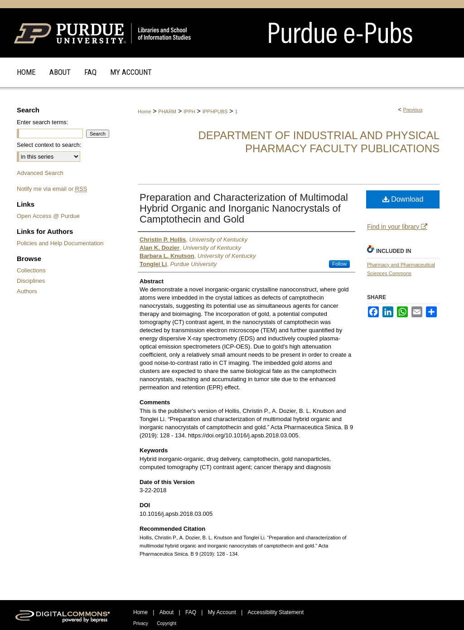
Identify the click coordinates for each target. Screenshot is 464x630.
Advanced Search (40, 173)
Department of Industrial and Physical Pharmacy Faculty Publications (319, 142)
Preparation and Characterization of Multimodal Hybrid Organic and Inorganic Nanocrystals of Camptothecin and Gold (244, 208)
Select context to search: (49, 144)
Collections (31, 270)
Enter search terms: (42, 122)
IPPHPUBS (215, 111)
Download (403, 199)
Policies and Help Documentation (60, 243)
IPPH (189, 111)
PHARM (167, 111)
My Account (222, 612)
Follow (339, 264)
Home (144, 111)
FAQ (190, 612)
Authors (27, 291)
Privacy (140, 623)
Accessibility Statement (276, 612)
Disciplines (31, 280)
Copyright (166, 623)
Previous (413, 109)
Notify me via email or (52, 188)
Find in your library (397, 226)
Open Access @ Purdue (48, 216)
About (167, 612)
